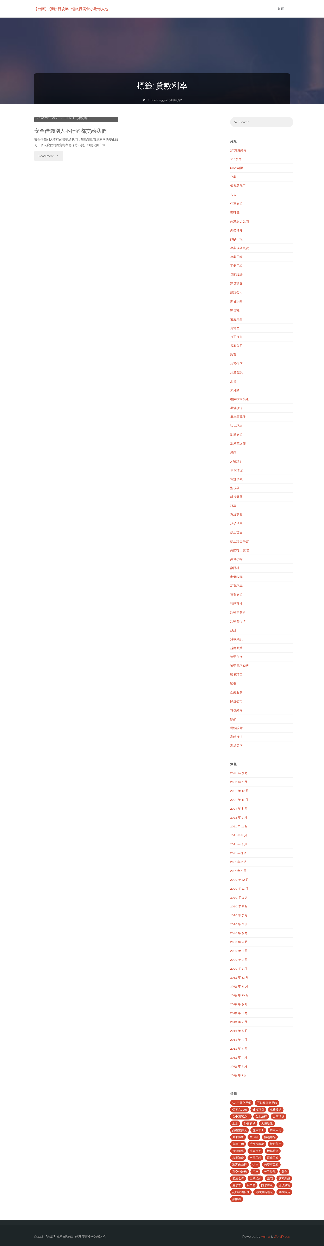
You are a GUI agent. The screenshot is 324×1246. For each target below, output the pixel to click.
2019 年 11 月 (239, 986)
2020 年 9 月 (239, 898)
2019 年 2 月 (238, 1066)
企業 (233, 177)
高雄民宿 (236, 746)
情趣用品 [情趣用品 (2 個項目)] (270, 1137)
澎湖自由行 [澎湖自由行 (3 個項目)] (239, 1165)
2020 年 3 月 (239, 951)
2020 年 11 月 (239, 889)
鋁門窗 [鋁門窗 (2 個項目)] (251, 1185)
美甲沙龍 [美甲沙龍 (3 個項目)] (270, 1171)
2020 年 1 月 (238, 969)
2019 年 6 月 (239, 1031)
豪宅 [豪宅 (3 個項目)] (270, 1178)
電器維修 (236, 710)
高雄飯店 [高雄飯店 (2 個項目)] (284, 1192)
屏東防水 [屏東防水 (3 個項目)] (238, 1137)
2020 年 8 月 (239, 906)
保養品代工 (238, 186)
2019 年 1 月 (238, 1075)
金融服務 (236, 693)
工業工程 (236, 266)
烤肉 (233, 453)
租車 (233, 506)
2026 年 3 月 (239, 773)
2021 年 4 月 (238, 844)
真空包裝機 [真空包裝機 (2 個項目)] (239, 1171)
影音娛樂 (236, 301)
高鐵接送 (236, 737)
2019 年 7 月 (238, 1022)
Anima (265, 1237)
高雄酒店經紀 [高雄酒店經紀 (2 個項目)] (264, 1192)
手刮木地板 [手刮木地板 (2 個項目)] (257, 1144)
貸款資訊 (83, 181)
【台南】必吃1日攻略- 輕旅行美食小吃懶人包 (71, 9)
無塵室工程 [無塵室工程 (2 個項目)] (271, 1165)
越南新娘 (236, 648)
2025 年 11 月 (239, 800)
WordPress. (282, 1237)
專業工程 (236, 257)
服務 (233, 381)
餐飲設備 (236, 728)
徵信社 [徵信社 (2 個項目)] (254, 1137)
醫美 (233, 684)
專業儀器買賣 (239, 248)
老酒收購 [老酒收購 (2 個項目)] (238, 1178)
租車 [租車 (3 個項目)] (255, 1171)
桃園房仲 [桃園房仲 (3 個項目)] (255, 1151)
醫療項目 (236, 675)
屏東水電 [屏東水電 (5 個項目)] (275, 1130)
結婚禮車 (236, 524)
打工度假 (236, 337)
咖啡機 (234, 213)
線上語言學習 (239, 541)
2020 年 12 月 (239, 880)
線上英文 (236, 533)
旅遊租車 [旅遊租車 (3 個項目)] (238, 1151)
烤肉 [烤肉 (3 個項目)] (255, 1165)
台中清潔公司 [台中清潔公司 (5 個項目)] (241, 1116)
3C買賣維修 (238, 150)
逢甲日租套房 (239, 666)
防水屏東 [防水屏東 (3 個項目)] (267, 1185)
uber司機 (236, 168)
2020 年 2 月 (239, 960)
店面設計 (236, 275)
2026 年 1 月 (238, 782)
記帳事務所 (238, 613)
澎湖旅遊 (236, 435)
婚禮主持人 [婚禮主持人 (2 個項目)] (239, 1130)
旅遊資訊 (236, 373)
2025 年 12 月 (239, 791)
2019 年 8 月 (239, 1013)
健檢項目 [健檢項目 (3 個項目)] (258, 1109)
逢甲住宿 (236, 657)
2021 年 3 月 (238, 853)
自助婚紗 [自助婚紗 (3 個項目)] (255, 1178)
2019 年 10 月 (239, 995)
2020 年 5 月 (239, 933)
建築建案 (236, 284)
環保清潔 (236, 470)
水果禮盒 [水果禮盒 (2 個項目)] (238, 1158)
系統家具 (236, 515)
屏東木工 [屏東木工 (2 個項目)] (258, 1130)
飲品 (233, 719)
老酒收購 (236, 577)
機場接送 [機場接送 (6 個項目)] (273, 1151)
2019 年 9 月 (239, 1004)
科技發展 (236, 497)
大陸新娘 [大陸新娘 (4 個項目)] (267, 1123)
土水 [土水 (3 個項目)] (235, 1123)
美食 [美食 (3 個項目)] (284, 1171)
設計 (233, 630)
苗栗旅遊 (236, 595)
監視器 (234, 488)
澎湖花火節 (238, 444)
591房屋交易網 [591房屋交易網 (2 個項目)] (241, 1103)
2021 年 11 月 (239, 826)
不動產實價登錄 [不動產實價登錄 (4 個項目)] (267, 1103)
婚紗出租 (236, 239)
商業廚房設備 (239, 221)
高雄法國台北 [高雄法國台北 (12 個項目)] (241, 1192)
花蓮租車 (236, 586)
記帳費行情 (238, 621)
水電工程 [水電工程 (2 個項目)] (255, 1158)
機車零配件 (238, 417)
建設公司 (236, 293)
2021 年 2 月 (238, 862)
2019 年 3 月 (238, 1058)
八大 (233, 195)
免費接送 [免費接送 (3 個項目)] (275, 1109)
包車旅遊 (236, 204)
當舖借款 (236, 479)
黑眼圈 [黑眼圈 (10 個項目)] (236, 1199)
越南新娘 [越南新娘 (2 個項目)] (284, 1178)
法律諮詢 (236, 426)
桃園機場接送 (239, 399)
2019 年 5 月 (238, 1040)
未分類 (234, 390)
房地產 (234, 328)
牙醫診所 (236, 461)
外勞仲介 (236, 230)
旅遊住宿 (236, 364)
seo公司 (236, 159)
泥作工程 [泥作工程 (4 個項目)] (273, 1158)
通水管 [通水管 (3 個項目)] (236, 1185)
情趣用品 (236, 319)
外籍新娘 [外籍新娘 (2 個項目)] (249, 1123)
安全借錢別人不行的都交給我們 (72, 193)
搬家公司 (236, 346)
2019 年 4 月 (239, 1049)
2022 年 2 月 (238, 818)
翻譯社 (234, 568)
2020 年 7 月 (239, 915)
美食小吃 (236, 559)
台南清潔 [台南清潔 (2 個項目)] (278, 1116)
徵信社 (234, 310)
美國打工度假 (239, 550)
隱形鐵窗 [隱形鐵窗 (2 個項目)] (284, 1185)
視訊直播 (236, 604)
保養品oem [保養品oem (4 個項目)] (239, 1109)
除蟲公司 (236, 701)
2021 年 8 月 (238, 835)
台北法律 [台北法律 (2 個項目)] (261, 1116)
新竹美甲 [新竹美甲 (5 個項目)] (275, 1144)
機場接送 (236, 408)
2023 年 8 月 (239, 809)
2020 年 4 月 (239, 942)
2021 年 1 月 (238, 871)
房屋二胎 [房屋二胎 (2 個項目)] (238, 1144)
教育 (233, 355)
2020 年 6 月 (239, 924)
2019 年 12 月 (239, 978)
